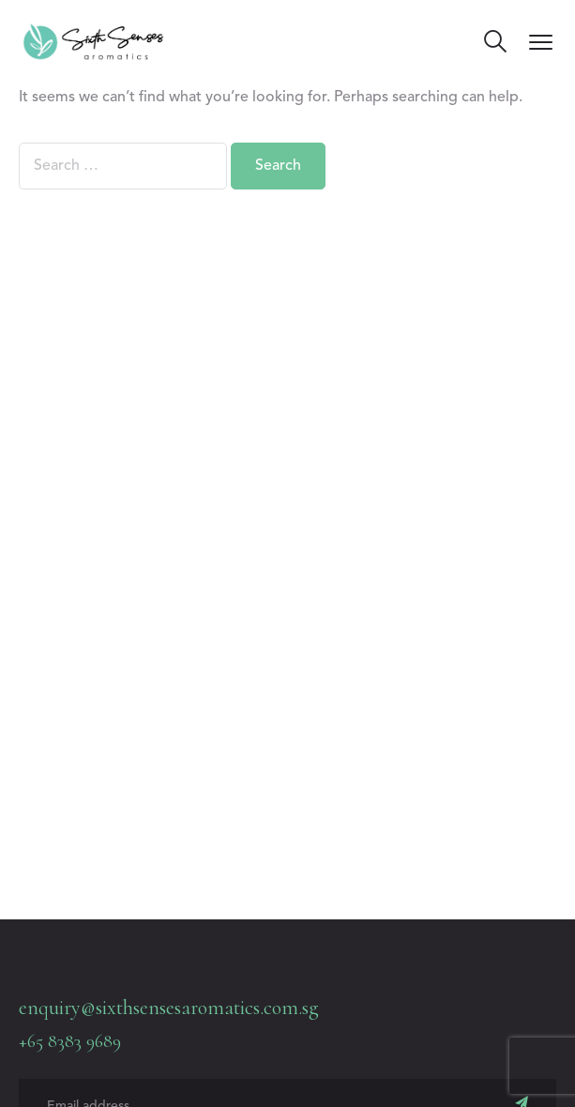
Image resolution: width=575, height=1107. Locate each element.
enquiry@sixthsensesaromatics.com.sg (169, 1007)
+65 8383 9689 (70, 1041)
